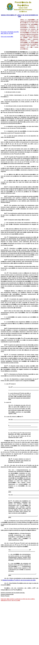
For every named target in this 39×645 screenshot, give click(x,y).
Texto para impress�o (7, 36)
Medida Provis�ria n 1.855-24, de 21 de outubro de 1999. (19, 580)
